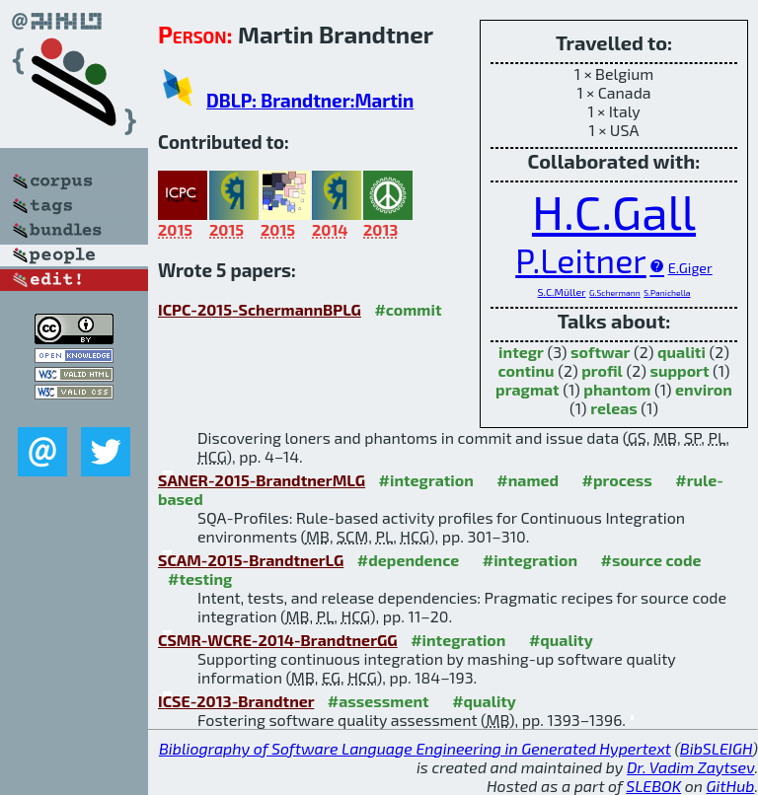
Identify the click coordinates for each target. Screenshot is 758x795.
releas (614, 407)
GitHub (731, 785)
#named (527, 479)
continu (525, 370)
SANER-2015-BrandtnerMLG (261, 479)
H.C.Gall (614, 211)
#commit (407, 309)
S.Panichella (667, 292)
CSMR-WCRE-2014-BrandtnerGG (278, 639)
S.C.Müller (562, 291)
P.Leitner (580, 260)
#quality (561, 639)
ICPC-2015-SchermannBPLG (259, 309)
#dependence (408, 559)
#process (617, 479)
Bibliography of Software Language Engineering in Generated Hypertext (415, 748)
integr (521, 351)
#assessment (378, 700)
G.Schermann (615, 292)
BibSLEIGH (716, 748)
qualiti (681, 351)
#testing (200, 578)
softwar (600, 351)
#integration (426, 479)
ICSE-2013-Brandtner (236, 700)
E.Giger (690, 267)
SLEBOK (653, 785)
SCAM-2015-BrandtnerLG (250, 559)
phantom (616, 389)
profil (602, 370)
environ (703, 389)
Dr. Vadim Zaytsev (690, 767)
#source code (650, 559)
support (679, 370)
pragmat (527, 389)
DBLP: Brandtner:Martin (310, 100)
